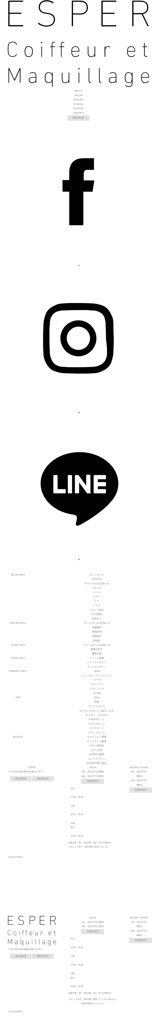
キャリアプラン (96, 759)
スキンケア (97, 684)
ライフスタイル (96, 706)
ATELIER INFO (18, 623)
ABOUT (78, 91)
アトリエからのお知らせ (96, 623)
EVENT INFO (18, 658)
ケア (96, 601)
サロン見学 (97, 750)
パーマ (96, 592)
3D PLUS (97, 579)
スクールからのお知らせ (96, 645)
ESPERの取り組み (97, 763)
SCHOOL (79, 104)
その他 (96, 693)
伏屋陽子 (97, 636)
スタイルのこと (96, 724)
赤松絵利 (97, 631)
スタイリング (96, 688)
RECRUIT (78, 117)
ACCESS (78, 108)
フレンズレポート (97, 667)
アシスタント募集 (97, 741)
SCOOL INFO (18, 645)
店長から (97, 618)
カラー (96, 596)
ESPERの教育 (96, 754)
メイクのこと (96, 728)
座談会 (96, 640)
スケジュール (96, 575)
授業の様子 (97, 649)
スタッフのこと (96, 732)
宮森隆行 (97, 627)
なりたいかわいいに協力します (97, 710)
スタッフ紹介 (96, 610)
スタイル (97, 588)
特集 (96, 702)
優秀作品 (97, 653)
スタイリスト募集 (97, 737)
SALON (78, 95)
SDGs (97, 697)
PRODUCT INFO (18, 671)
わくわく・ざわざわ (97, 715)
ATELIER (78, 99)
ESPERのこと (96, 719)
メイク (96, 605)
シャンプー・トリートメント (97, 675)
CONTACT (78, 113)
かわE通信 (96, 614)
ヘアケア (97, 680)
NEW (97, 671)
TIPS (18, 697)
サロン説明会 (96, 745)
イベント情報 (96, 658)
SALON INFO (18, 575)
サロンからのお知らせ (96, 583)
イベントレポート (97, 662)
